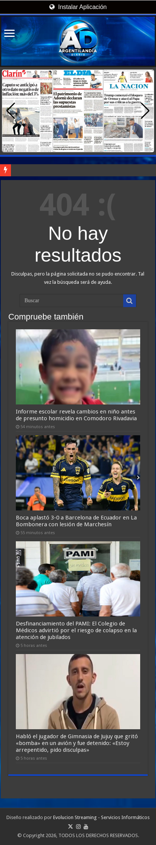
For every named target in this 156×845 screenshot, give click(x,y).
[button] (145, 111)
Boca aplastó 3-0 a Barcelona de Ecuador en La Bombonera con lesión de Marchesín (76, 521)
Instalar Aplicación (78, 7)
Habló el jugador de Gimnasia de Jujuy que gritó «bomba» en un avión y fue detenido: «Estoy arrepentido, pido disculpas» (77, 743)
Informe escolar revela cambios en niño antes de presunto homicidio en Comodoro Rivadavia (76, 415)
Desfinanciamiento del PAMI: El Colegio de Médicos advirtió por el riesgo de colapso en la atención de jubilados (76, 630)
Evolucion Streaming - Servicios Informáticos (101, 817)
